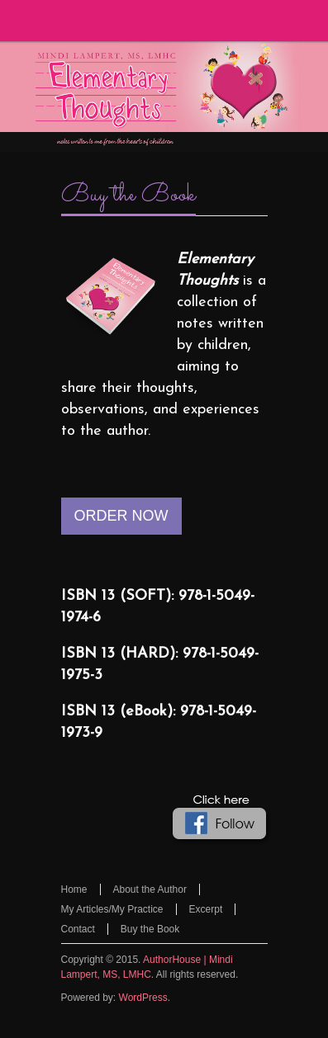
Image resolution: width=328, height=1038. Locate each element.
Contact (78, 929)
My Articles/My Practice (112, 909)
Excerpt (206, 909)
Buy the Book (128, 195)
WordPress (143, 997)
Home (74, 889)
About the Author (150, 889)
